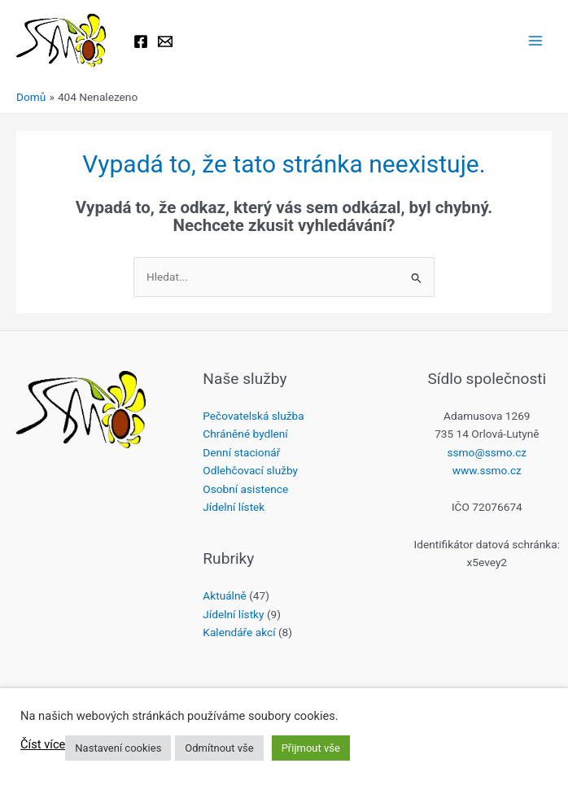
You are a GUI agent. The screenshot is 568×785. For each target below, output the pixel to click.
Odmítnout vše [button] (219, 748)
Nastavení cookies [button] (118, 748)
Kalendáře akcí (239, 632)
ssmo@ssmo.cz (487, 452)
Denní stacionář (241, 452)
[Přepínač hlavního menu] (536, 41)
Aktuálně (224, 595)
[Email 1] (165, 41)
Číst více (42, 744)
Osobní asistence (245, 488)
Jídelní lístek (233, 506)
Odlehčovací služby (250, 470)
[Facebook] (140, 41)
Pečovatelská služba (253, 415)
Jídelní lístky (233, 614)
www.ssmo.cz (487, 470)
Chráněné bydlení (245, 433)
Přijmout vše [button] (311, 748)
